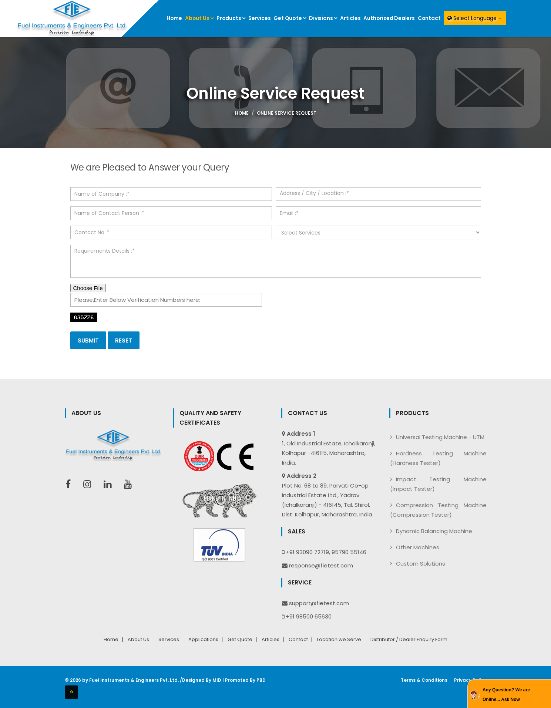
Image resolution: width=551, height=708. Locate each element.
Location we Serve (339, 639)
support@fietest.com (319, 603)
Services (259, 18)
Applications (203, 639)
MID (216, 680)
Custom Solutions (420, 563)
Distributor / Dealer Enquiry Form (408, 639)
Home (174, 18)
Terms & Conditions (424, 680)
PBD (261, 680)
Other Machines (417, 547)
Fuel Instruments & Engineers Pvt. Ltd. (134, 680)
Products (230, 18)
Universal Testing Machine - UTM (440, 437)
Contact (429, 18)
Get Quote (289, 18)
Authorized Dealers (388, 18)
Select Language (475, 18)
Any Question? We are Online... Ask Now (506, 694)
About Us (199, 18)
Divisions (323, 18)
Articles (350, 18)
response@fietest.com (321, 565)
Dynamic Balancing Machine (434, 531)
